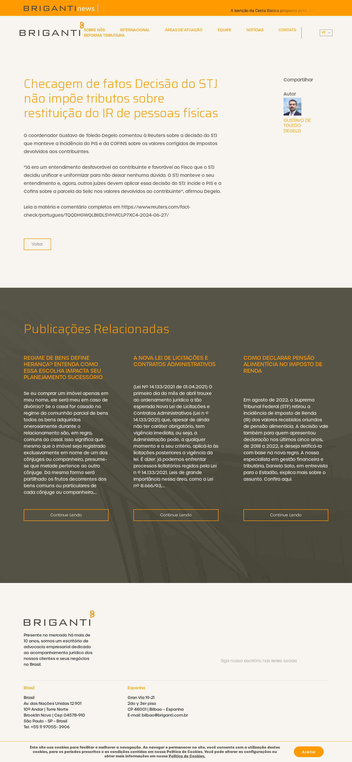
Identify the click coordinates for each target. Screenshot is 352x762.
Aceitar (309, 751)
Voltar (37, 244)
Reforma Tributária (104, 35)
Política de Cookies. (187, 756)
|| (326, 33)
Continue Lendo (66, 525)
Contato (287, 30)
